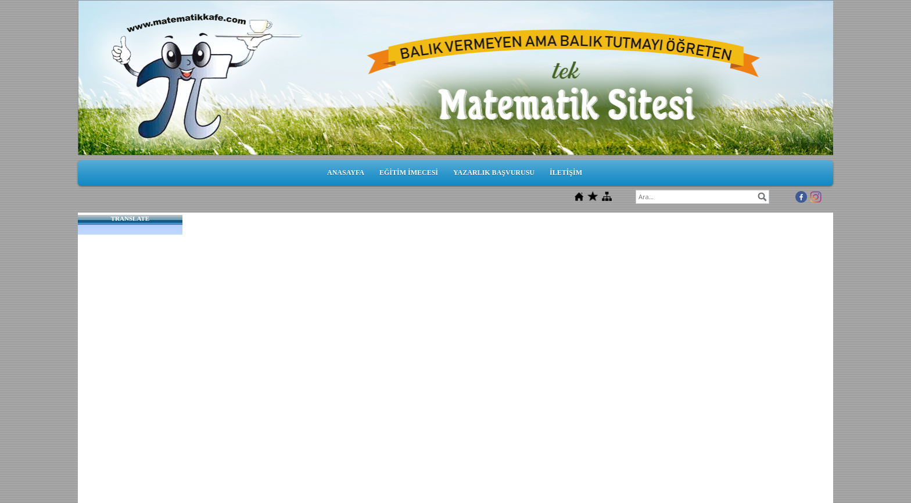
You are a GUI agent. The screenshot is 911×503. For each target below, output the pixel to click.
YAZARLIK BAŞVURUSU (494, 172)
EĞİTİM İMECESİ (408, 172)
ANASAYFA (345, 172)
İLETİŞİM (566, 172)
